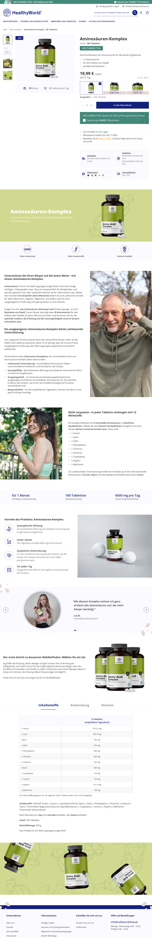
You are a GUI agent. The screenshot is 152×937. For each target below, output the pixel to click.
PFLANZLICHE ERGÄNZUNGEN (102, 21)
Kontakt (9, 927)
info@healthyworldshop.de (135, 6)
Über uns (10, 923)
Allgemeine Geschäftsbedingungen (56, 931)
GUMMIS (82, 21)
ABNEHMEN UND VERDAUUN (63, 21)
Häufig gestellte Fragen (107, 6)
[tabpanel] (76, 771)
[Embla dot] (75, 630)
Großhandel (81, 927)
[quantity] (87, 105)
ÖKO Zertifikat (12, 931)
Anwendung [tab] (79, 705)
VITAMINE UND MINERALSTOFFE (34, 21)
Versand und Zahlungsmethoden (55, 927)
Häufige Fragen (47, 923)
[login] (141, 12)
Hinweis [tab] (107, 705)
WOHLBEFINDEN (10, 21)
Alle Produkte (15, 29)
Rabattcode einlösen (133, 2)
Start (5, 29)
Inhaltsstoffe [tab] (48, 705)
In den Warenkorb (122, 105)
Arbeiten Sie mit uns (85, 923)
